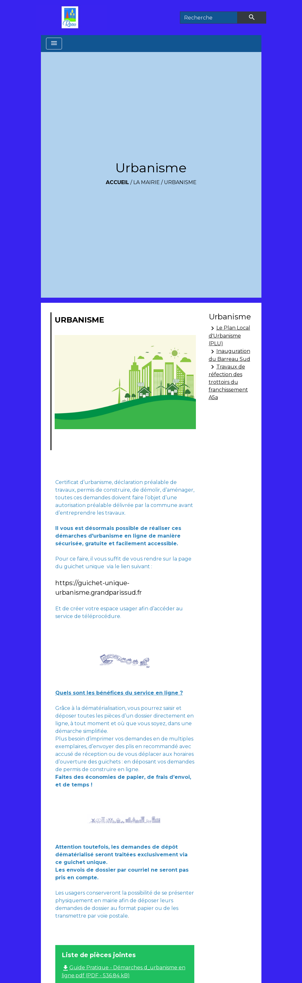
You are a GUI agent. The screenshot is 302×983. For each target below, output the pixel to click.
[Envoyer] (251, 17)
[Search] (208, 17)
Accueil (117, 182)
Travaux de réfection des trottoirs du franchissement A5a (228, 381)
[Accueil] (71, 17)
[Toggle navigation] (54, 43)
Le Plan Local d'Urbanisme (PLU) (229, 335)
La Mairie (146, 182)
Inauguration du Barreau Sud (229, 355)
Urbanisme (180, 182)
